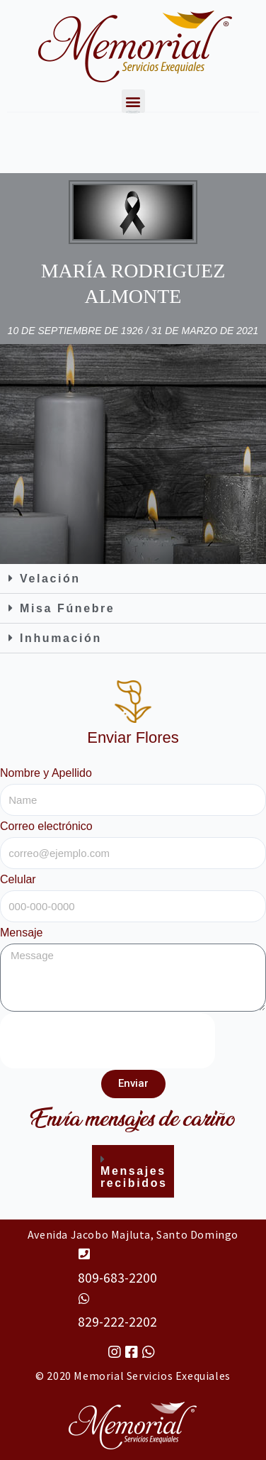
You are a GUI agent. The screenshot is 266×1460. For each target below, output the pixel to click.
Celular (18, 879)
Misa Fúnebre (67, 608)
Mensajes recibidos (134, 1177)
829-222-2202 (117, 1321)
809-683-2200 (117, 1277)
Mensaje (21, 933)
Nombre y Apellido (46, 773)
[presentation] (107, 1040)
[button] (133, 579)
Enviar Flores (133, 737)
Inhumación (61, 638)
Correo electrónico (46, 826)
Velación (50, 579)
